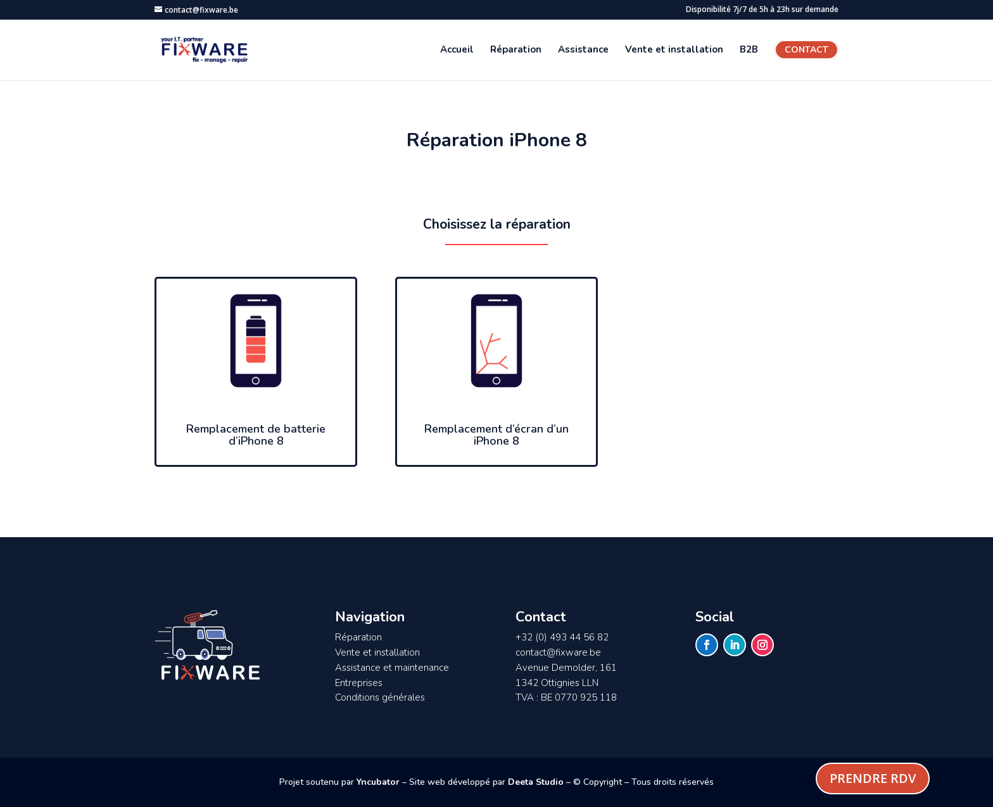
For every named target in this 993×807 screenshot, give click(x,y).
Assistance (583, 50)
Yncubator (378, 782)
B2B (749, 50)
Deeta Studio (536, 782)
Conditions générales (380, 697)
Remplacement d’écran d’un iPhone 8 (496, 434)
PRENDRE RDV (873, 778)
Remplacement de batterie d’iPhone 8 (256, 434)
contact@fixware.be (558, 652)
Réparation (515, 50)
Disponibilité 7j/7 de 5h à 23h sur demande (762, 10)
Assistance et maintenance (392, 667)
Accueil (457, 50)
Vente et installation (674, 50)
